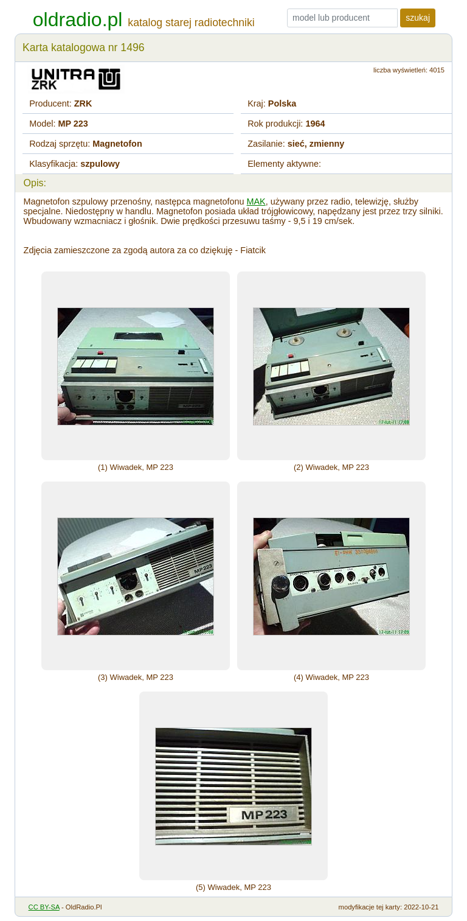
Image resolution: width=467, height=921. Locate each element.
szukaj (418, 18)
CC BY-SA (44, 907)
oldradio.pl (78, 19)
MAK (256, 201)
